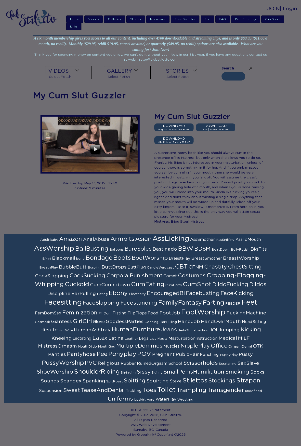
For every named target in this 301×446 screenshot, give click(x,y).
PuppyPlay (229, 355)
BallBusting (91, 249)
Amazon (70, 239)
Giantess (61, 321)
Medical (228, 338)
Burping (94, 267)
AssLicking (171, 238)
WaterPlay (166, 399)
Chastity (215, 267)
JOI (213, 329)
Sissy (144, 372)
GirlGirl (82, 321)
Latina (116, 338)
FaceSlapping (101, 303)
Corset (170, 276)
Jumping (229, 329)
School (175, 363)
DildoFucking (230, 284)
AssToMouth (248, 240)
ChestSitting (245, 267)
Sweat (71, 390)
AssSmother (202, 240)
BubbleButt (73, 267)
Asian (143, 239)
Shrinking (128, 372)
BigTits (258, 249)
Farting (213, 303)
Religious (109, 363)
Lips (152, 338)
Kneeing (62, 338)
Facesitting (63, 302)
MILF (244, 338)
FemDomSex (48, 313)
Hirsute (49, 329)
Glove (99, 322)
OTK (258, 346)
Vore (151, 399)
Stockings (221, 380)
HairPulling (168, 322)
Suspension (50, 391)
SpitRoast (114, 381)
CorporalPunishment (134, 275)
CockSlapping (51, 275)
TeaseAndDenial (103, 390)
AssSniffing (225, 240)
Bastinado (165, 249)
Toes (149, 390)
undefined (253, 391)
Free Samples (185, 19)
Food (153, 313)
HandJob (189, 321)
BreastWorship (241, 258)
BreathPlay (48, 267)
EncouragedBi (166, 293)
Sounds (50, 380)
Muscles (171, 346)
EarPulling (83, 293)
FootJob (169, 313)
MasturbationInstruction (193, 338)
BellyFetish (240, 249)
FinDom (105, 313)
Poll (207, 19)
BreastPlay (179, 258)
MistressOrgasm (57, 346)
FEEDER (232, 303)
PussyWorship (63, 363)
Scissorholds (200, 363)
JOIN (273, 8)
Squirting (157, 380)
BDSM (202, 249)
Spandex (70, 380)
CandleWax (156, 267)
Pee (102, 354)
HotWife (66, 330)
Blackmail (63, 258)
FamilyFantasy (180, 303)
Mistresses (158, 19)
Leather (131, 338)
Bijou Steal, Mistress (187, 221)
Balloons (116, 249)
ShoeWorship (55, 372)
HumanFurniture (136, 329)
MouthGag (106, 346)
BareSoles (138, 249)
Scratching (227, 363)
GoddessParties (125, 321)
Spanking (93, 380)
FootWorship (203, 312)
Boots (122, 258)
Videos (93, 19)
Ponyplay (122, 354)
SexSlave (248, 363)
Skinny (157, 372)
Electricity (137, 294)
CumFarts (173, 285)
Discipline (58, 293)
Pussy (246, 354)
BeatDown (220, 249)
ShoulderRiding (97, 372)
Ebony (118, 293)
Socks (257, 372)
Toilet (166, 390)
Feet (249, 302)
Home (74, 19)
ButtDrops (114, 267)
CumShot (197, 284)
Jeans (169, 329)
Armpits (122, 239)
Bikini (46, 258)
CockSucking (87, 275)
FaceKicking (237, 293)
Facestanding (138, 303)
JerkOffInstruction (193, 330)
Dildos (257, 284)
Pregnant (163, 354)
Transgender (225, 390)
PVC (91, 363)
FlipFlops (137, 313)
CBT (181, 267)
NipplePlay (195, 346)
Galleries (114, 19)
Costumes (192, 275)
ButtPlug (137, 267)
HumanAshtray (92, 329)
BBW (185, 249)
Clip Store (272, 19)
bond (80, 258)
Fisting (120, 313)
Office (219, 346)
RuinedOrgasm (152, 363)
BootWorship (150, 258)
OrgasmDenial (240, 346)
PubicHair (187, 354)
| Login (288, 8)
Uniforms (120, 399)
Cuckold (77, 284)
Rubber (128, 363)
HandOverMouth (221, 321)
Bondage (99, 258)
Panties (57, 354)
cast (170, 267)
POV (144, 354)
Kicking (251, 329)
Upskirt (140, 399)
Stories (135, 19)
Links (74, 26)
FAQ (222, 19)
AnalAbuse (96, 239)
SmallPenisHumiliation (193, 372)
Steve (176, 381)
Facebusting (203, 293)
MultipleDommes (139, 346)
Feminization (79, 312)
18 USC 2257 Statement (150, 410)
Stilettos (195, 381)
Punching (209, 355)
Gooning (151, 322)
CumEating (147, 284)
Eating (102, 294)
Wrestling (185, 399)
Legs (143, 338)
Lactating (82, 338)
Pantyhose (81, 354)
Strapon (248, 381)
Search (228, 68)
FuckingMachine (246, 313)
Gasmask (42, 322)
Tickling (134, 391)
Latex (99, 338)
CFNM (196, 267)
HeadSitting (254, 322)
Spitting (134, 380)
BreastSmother (206, 258)
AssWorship (54, 248)
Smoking (237, 372)
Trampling (191, 390)
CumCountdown (110, 284)
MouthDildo (87, 346)
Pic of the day (245, 19)
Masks (162, 338)
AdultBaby (49, 240)
